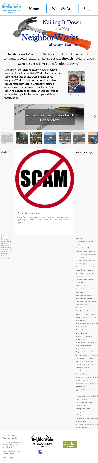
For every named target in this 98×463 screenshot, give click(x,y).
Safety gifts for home (82, 368)
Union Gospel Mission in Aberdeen (87, 377)
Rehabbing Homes (87, 361)
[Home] (34, 8)
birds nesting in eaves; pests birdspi (87, 396)
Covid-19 (90, 270)
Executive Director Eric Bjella (85, 279)
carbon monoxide (81, 421)
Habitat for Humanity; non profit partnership (87, 317)
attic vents (91, 390)
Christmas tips (80, 264)
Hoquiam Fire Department (84, 336)
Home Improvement (82, 324)
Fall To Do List (80, 283)
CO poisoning (80, 248)
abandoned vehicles (82, 383)
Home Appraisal (81, 320)
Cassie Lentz (92, 251)
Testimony (90, 371)
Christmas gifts (80, 257)
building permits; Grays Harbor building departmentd (87, 418)
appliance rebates (81, 390)
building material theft (83, 409)
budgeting (84, 399)
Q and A (78, 361)
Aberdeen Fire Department (84, 242)
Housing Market (81, 339)
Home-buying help (81, 330)
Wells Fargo (90, 380)
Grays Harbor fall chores (83, 311)
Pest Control (89, 358)
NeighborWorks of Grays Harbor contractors (87, 352)
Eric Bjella (79, 276)
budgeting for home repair (84, 402)
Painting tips (80, 358)
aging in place (93, 383)
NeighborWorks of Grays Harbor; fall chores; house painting (87, 355)
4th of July (79, 238)
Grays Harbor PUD (81, 305)
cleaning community (82, 424)
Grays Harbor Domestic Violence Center (87, 301)
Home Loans (94, 324)
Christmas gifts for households (85, 261)
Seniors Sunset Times (32, 64)
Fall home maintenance (83, 286)
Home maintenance (82, 327)
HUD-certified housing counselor (86, 314)
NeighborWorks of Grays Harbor (86, 349)
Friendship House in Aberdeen (85, 289)
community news (81, 427)
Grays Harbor (80, 292)
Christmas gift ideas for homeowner (87, 254)
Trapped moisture (81, 374)
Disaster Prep (90, 273)
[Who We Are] (62, 8)
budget (78, 399)
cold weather (94, 424)
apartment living (81, 387)
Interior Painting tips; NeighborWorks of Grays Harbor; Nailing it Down (87, 342)
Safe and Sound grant (82, 364)
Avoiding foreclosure (82, 245)
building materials (81, 412)
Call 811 (87, 248)
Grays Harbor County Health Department (87, 298)
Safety (92, 364)
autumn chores (80, 393)
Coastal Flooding (81, 270)
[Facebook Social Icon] (40, 452)
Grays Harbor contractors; (84, 308)
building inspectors (82, 405)
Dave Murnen (80, 273)
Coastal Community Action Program (87, 267)
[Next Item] (94, 117)
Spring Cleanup (80, 371)
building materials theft (83, 415)
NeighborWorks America (83, 346)
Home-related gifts (81, 333)
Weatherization (81, 380)
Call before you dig (81, 251)
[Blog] (87, 8)
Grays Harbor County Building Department (87, 295)
